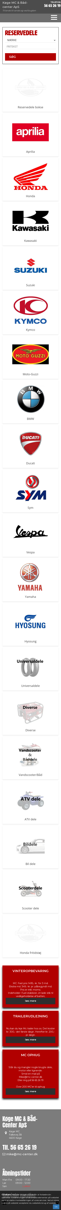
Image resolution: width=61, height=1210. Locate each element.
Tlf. (19, 1147)
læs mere (30, 1000)
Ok (56, 1206)
